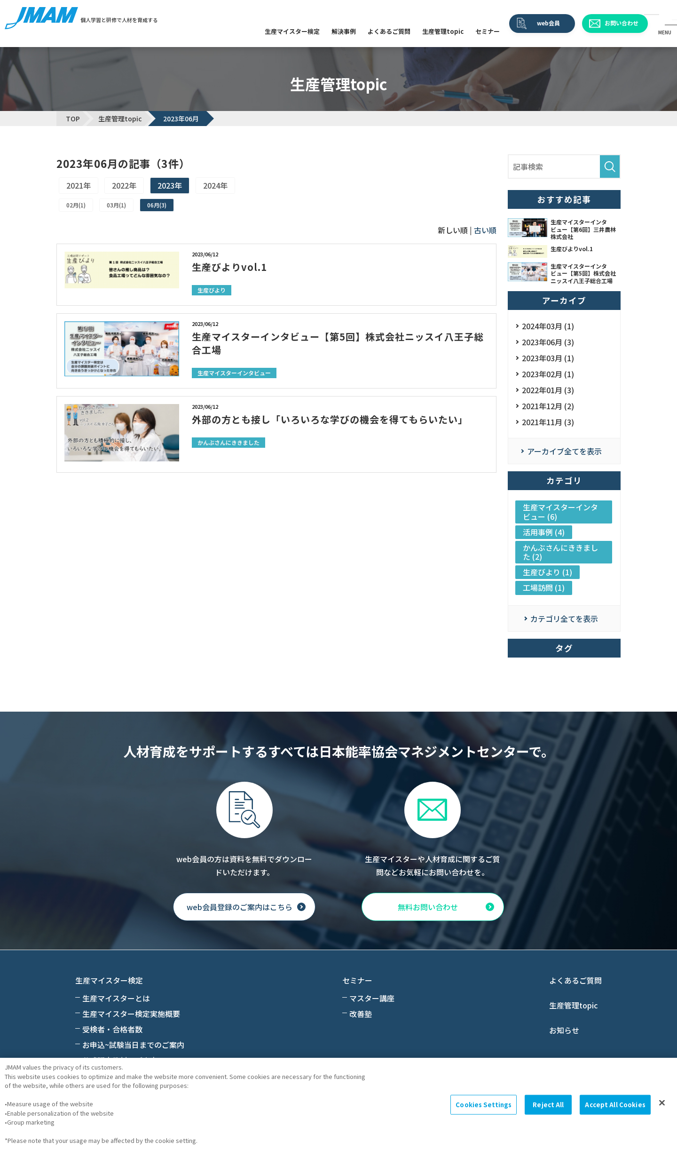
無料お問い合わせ (428, 906)
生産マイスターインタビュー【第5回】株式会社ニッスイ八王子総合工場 (338, 343)
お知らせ (564, 1030)
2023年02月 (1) (548, 374)
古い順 (485, 230)
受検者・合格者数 (112, 1029)
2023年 (169, 185)
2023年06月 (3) (548, 342)
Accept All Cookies (615, 1104)
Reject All (548, 1104)
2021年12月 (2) (548, 406)
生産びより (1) (547, 572)
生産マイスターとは (116, 998)
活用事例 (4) (544, 532)
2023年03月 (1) (548, 358)
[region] (338, 1104)
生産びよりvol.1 (229, 267)
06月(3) (156, 205)
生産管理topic (443, 31)
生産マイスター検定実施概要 (131, 1013)
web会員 (548, 23)
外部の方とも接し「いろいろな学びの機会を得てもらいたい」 (330, 419)
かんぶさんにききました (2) (560, 552)
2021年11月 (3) (548, 422)
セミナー (487, 31)
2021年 (78, 185)
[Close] (662, 1103)
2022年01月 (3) (548, 390)
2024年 (215, 185)
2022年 (124, 185)
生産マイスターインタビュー (234, 373)
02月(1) (76, 205)
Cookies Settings (484, 1104)
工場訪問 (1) (544, 587)
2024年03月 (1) (548, 326)
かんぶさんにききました (228, 442)
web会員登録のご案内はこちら (239, 906)
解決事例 (343, 31)
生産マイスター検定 (292, 31)
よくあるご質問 (389, 31)
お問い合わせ (621, 23)
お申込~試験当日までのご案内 (133, 1044)
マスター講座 (371, 998)
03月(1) (116, 205)
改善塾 (360, 1013)
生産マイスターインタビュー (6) (560, 511)
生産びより (211, 290)
